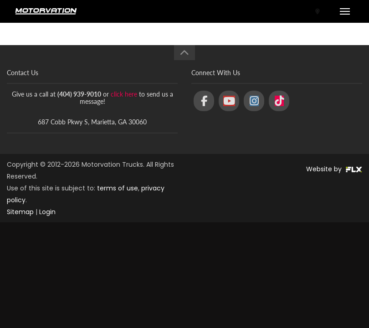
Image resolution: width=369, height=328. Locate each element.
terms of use (117, 188)
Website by (334, 169)
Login (47, 211)
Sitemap (20, 211)
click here (124, 94)
